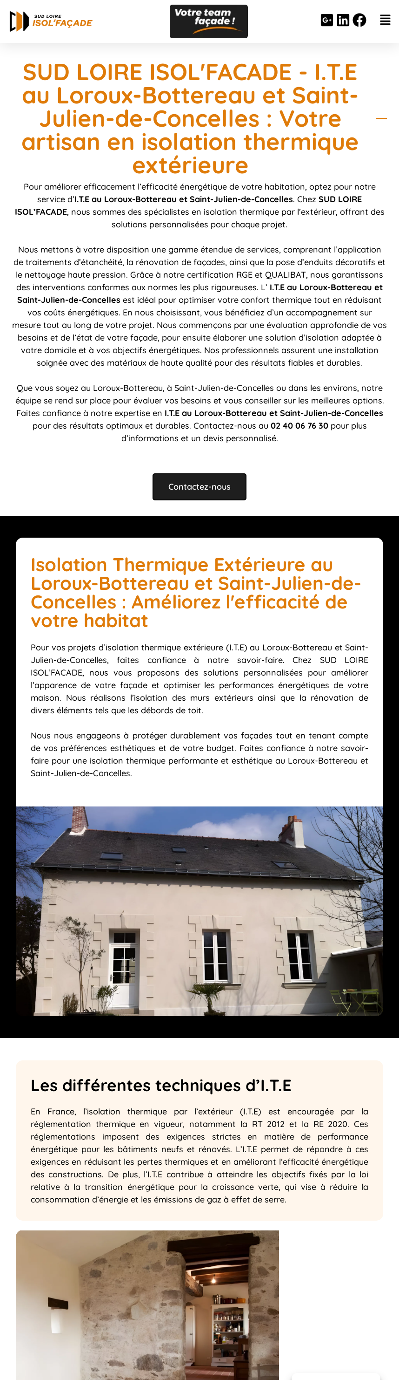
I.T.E (276, 287)
